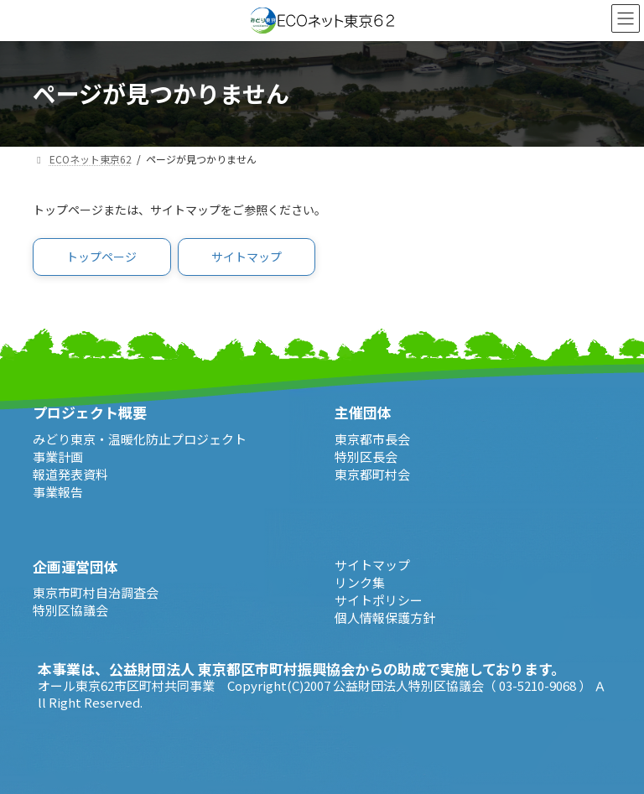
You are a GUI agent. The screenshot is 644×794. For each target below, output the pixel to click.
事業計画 (58, 456)
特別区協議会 (70, 610)
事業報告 (58, 492)
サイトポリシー (379, 600)
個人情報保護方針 (385, 617)
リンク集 (360, 582)
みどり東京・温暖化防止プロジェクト (140, 439)
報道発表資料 (70, 474)
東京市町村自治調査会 (95, 592)
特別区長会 (366, 456)
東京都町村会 (372, 474)
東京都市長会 (372, 439)
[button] (102, 257)
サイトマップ (372, 564)
